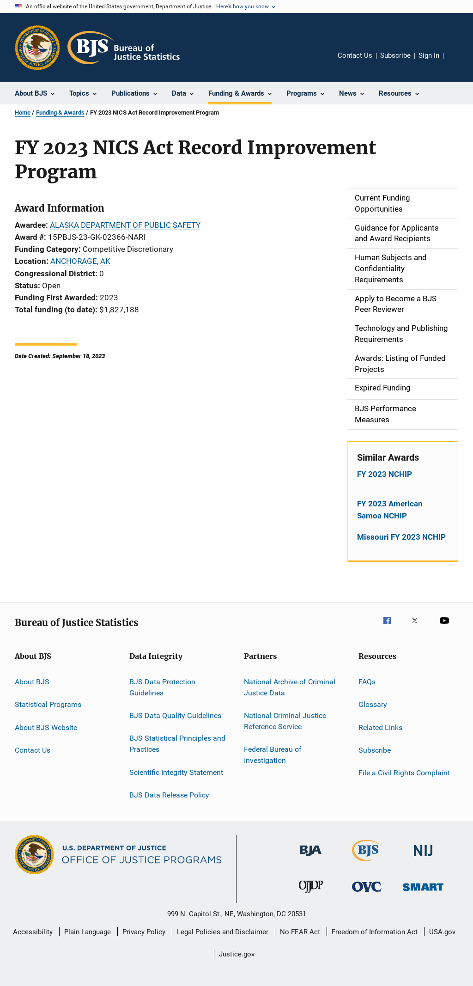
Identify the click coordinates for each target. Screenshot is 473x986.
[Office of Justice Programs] (37, 47)
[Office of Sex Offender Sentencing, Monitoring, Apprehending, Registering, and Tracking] (423, 892)
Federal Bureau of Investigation (273, 755)
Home (22, 112)
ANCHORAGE (73, 261)
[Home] (123, 47)
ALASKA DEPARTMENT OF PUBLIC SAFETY (125, 225)
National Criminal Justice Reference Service (285, 721)
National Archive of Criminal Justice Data (289, 687)
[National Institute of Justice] (423, 858)
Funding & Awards (60, 112)
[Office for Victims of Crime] (367, 893)
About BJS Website (46, 727)
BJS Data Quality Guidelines (175, 715)
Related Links (380, 727)
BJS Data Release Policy (169, 795)
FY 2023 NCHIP (384, 474)
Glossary (372, 704)
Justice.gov (237, 954)
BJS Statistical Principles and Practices (177, 744)
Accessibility (33, 932)
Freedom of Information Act (375, 932)
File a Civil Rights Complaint (404, 772)
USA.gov (442, 932)
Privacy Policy (143, 932)
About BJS (32, 681)
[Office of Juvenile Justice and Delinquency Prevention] (311, 894)
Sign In (428, 55)
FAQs (367, 681)
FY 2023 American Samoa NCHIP (390, 509)
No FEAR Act (300, 932)
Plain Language (87, 932)
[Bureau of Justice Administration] (310, 857)
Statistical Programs (48, 704)
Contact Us (355, 55)
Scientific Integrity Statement (176, 771)
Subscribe (395, 55)
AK (105, 261)
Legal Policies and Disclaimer (222, 932)
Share (458, 62)
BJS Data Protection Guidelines (162, 687)
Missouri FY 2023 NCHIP (401, 537)
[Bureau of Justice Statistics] (367, 863)
